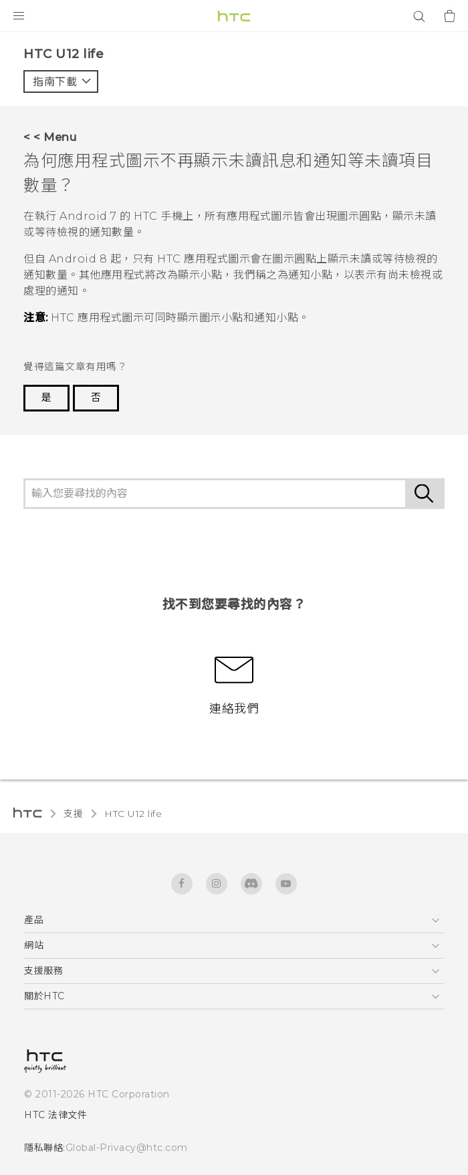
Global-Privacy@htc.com (127, 1148)
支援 (73, 814)
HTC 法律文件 (55, 1115)
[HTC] (234, 16)
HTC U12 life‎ (133, 814)
